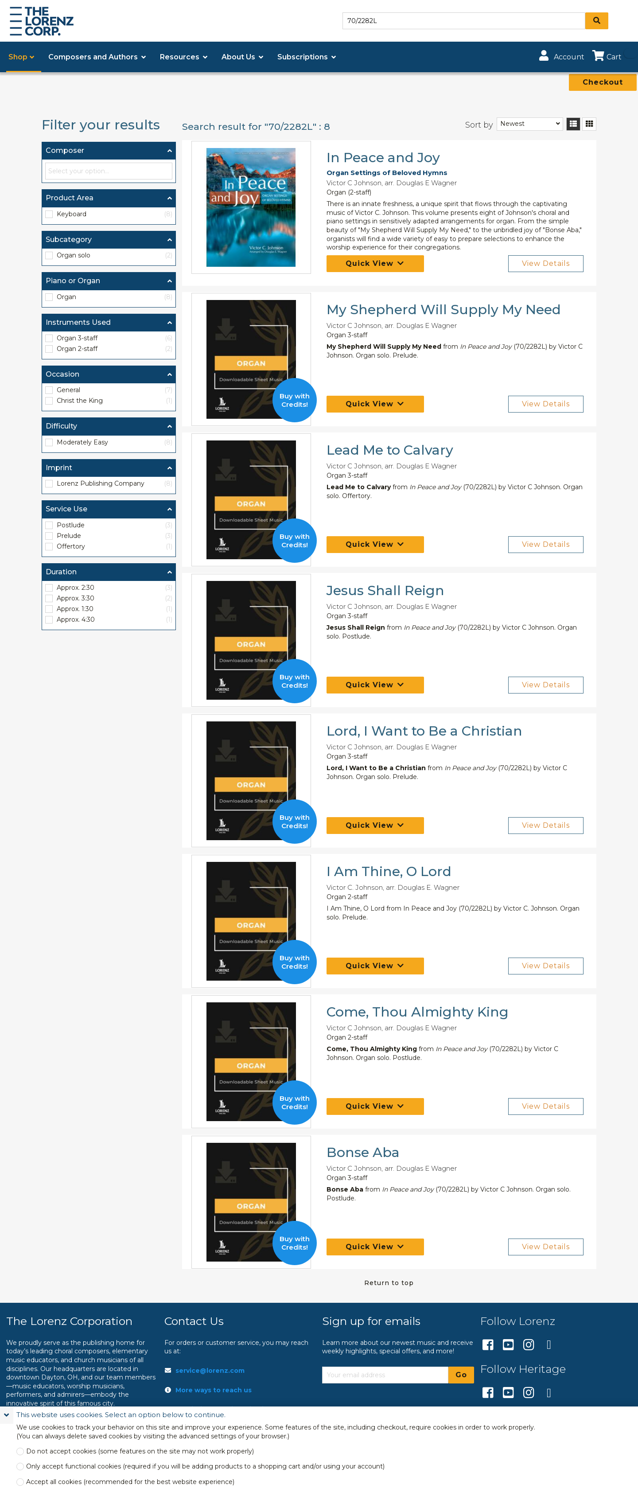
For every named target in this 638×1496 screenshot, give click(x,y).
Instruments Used (78, 322)
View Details (546, 263)
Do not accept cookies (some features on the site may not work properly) (140, 1451)
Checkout (603, 82)
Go (461, 1375)
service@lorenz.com (210, 1371)
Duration (61, 572)
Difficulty (61, 426)
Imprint (59, 468)
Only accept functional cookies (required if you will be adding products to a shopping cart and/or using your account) (205, 1466)
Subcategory (69, 239)
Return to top (389, 1283)
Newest (512, 124)
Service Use (66, 509)
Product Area (69, 198)
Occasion (62, 374)
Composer (65, 150)
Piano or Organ (73, 281)
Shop (17, 57)
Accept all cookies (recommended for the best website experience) (130, 1482)
